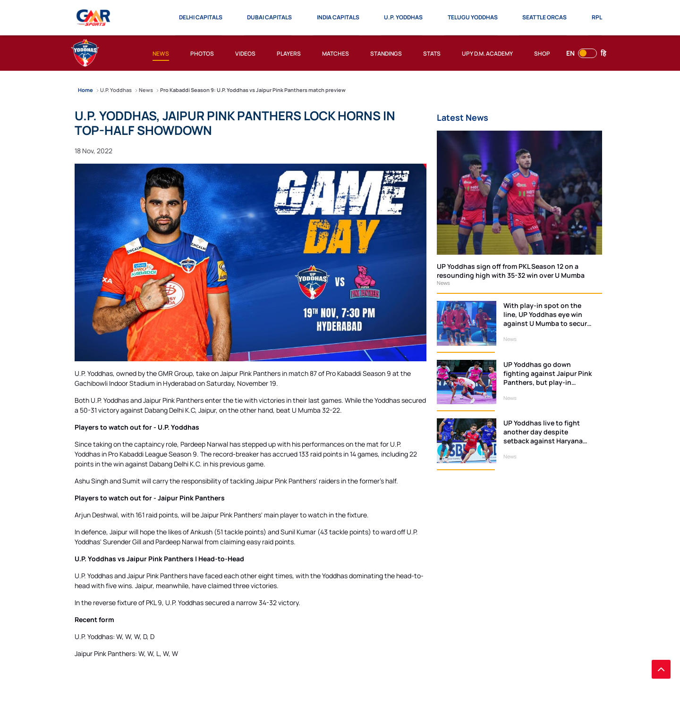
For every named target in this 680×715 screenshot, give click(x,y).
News (443, 283)
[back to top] (661, 669)
